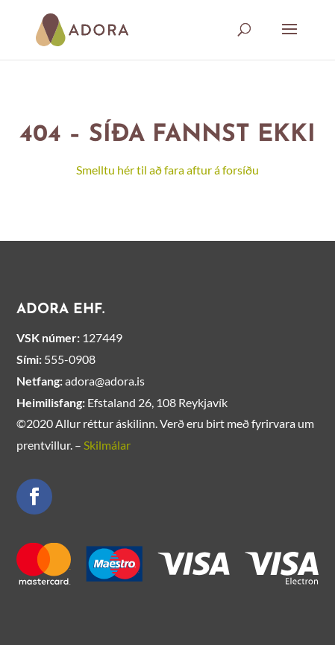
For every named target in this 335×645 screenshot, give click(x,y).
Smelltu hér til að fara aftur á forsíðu (167, 170)
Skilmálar (107, 445)
